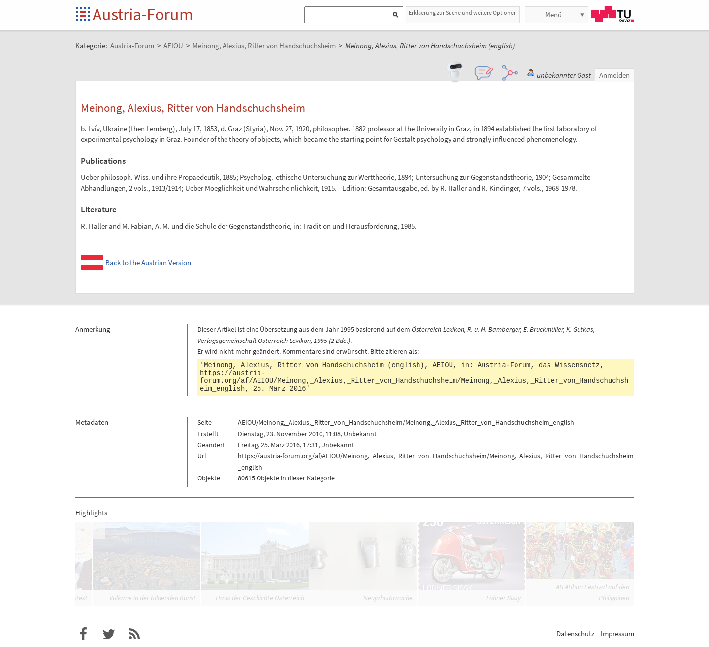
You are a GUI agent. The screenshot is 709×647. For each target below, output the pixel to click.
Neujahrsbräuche (388, 597)
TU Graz (612, 14)
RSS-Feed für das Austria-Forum (134, 634)
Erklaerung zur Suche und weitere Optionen (463, 12)
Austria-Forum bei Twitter (109, 634)
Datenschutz (575, 633)
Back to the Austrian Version (148, 262)
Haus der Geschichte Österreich (260, 597)
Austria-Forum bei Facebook (83, 634)
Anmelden (614, 75)
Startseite (84, 15)
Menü (553, 14)
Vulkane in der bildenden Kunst (152, 597)
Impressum (617, 633)
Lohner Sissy (503, 597)
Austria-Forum (143, 14)
